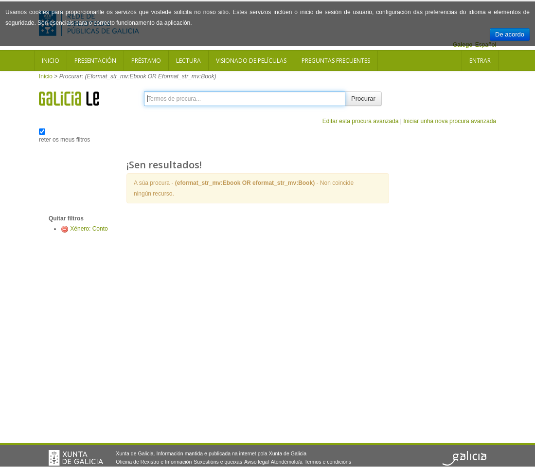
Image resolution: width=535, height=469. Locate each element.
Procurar (363, 98)
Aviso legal (256, 462)
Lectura (188, 60)
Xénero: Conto (88, 228)
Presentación (95, 60)
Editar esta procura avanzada (360, 121)
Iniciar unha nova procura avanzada (449, 121)
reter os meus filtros (64, 139)
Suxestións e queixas (218, 462)
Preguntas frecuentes (336, 60)
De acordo (509, 34)
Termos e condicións (327, 462)
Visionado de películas (251, 60)
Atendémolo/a (287, 462)
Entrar (480, 60)
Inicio (50, 60)
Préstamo (146, 60)
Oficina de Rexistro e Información (154, 462)
